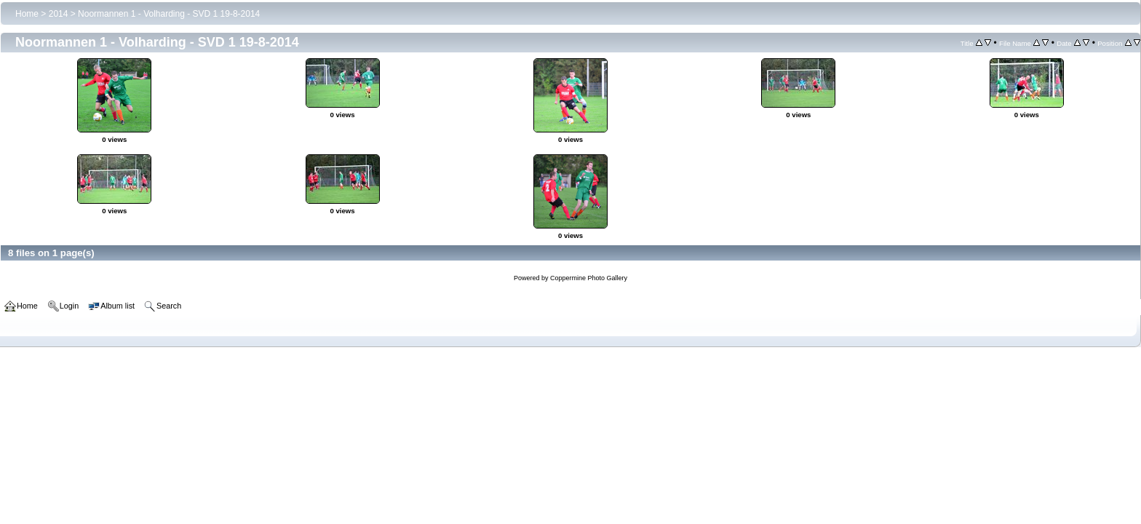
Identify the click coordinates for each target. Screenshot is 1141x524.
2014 (58, 14)
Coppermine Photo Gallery (588, 278)
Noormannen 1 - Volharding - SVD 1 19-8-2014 (169, 14)
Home (27, 14)
